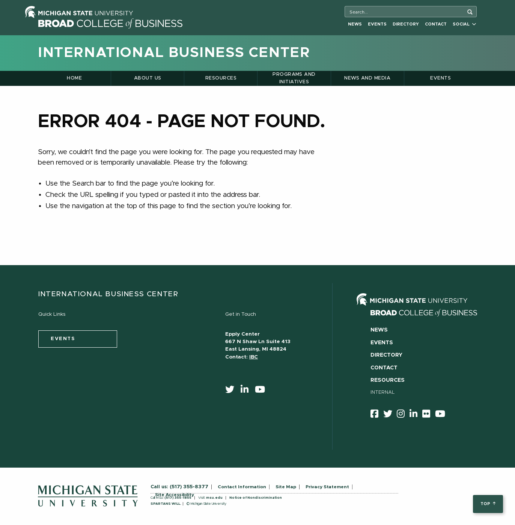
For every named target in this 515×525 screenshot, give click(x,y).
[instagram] (403, 415)
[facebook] (376, 415)
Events (377, 24)
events (63, 338)
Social (464, 24)
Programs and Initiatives (294, 78)
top (487, 504)
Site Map (286, 486)
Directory (406, 24)
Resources (220, 78)
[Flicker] (428, 415)
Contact (436, 24)
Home (74, 78)
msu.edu (214, 498)
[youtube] (262, 391)
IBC (253, 357)
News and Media (367, 78)
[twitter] (232, 391)
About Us (147, 78)
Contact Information (242, 486)
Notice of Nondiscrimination (255, 498)
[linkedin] (247, 391)
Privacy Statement (327, 486)
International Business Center (174, 53)
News (355, 24)
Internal (382, 392)
